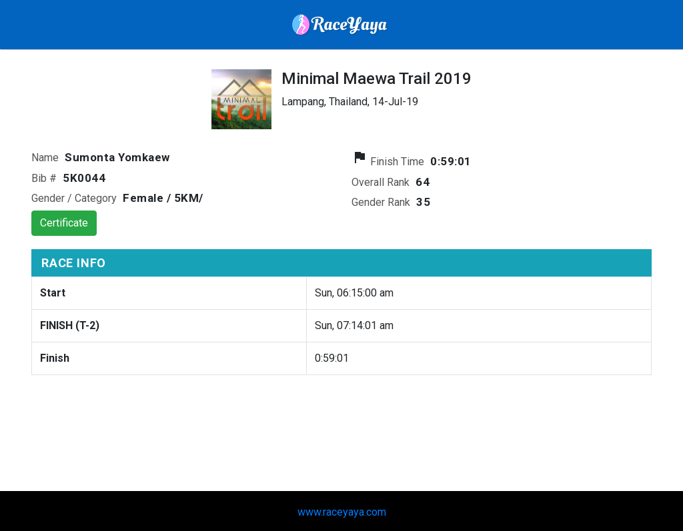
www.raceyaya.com (341, 512)
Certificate (64, 223)
